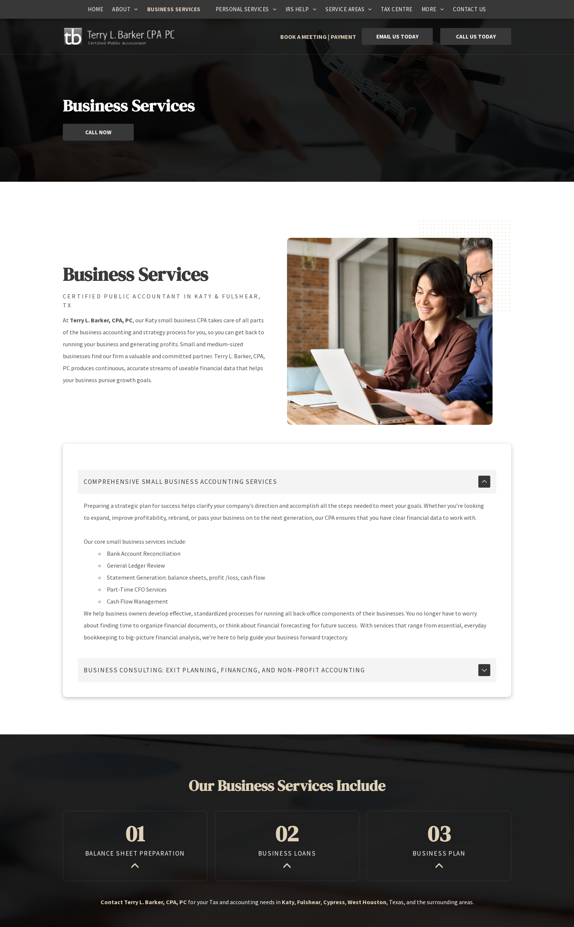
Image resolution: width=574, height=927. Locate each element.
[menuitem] (95, 9)
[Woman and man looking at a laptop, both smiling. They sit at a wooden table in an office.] (390, 331)
